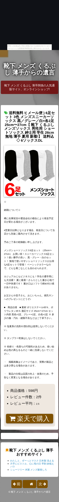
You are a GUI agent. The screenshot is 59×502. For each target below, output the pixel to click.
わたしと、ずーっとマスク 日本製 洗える (32, 460)
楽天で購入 (29, 418)
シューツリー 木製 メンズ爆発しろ (28, 469)
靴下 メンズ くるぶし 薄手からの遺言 (29, 69)
